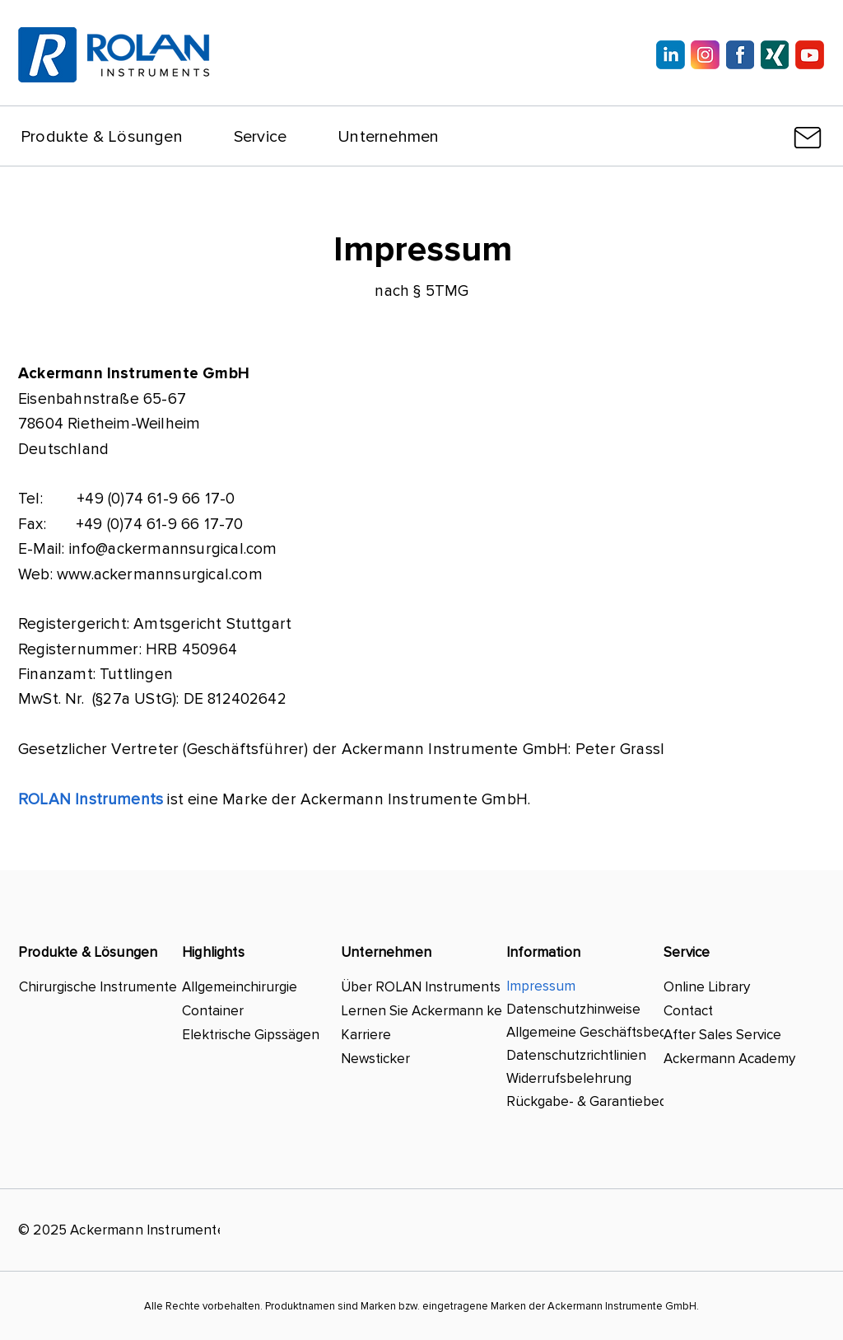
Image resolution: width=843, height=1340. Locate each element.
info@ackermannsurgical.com (173, 549)
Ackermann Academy (729, 1058)
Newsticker (375, 1058)
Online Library (707, 987)
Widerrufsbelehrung (568, 1078)
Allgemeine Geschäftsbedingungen (591, 1032)
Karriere (366, 1034)
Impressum (540, 986)
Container (213, 1010)
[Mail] (807, 137)
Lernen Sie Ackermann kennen (423, 1010)
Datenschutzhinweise (573, 1009)
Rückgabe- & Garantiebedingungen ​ (591, 1101)
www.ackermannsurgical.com (160, 574)
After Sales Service (722, 1034)
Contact (688, 1010)
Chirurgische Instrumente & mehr (99, 987)
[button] (101, 136)
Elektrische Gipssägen (250, 1034)
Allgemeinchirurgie (239, 987)
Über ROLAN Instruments (421, 987)
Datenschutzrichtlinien (576, 1055)
